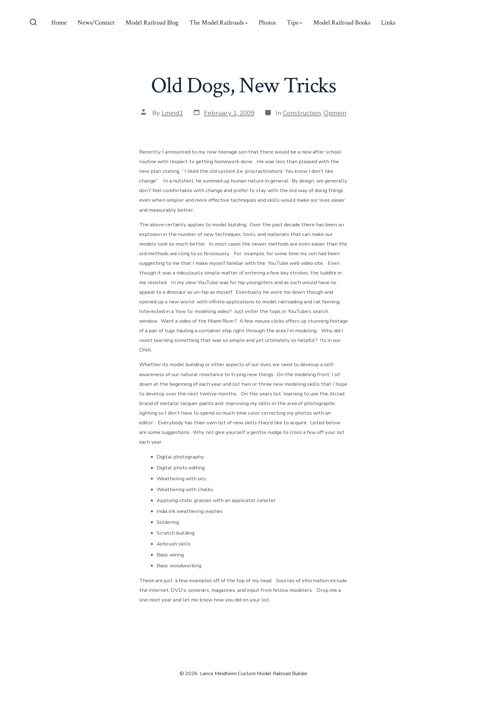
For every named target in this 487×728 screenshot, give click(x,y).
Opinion (335, 112)
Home (59, 22)
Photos (267, 22)
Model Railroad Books (341, 22)
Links (388, 22)
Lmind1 (172, 112)
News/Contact (96, 22)
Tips (294, 22)
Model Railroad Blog (152, 22)
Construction (302, 112)
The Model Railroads (218, 22)
